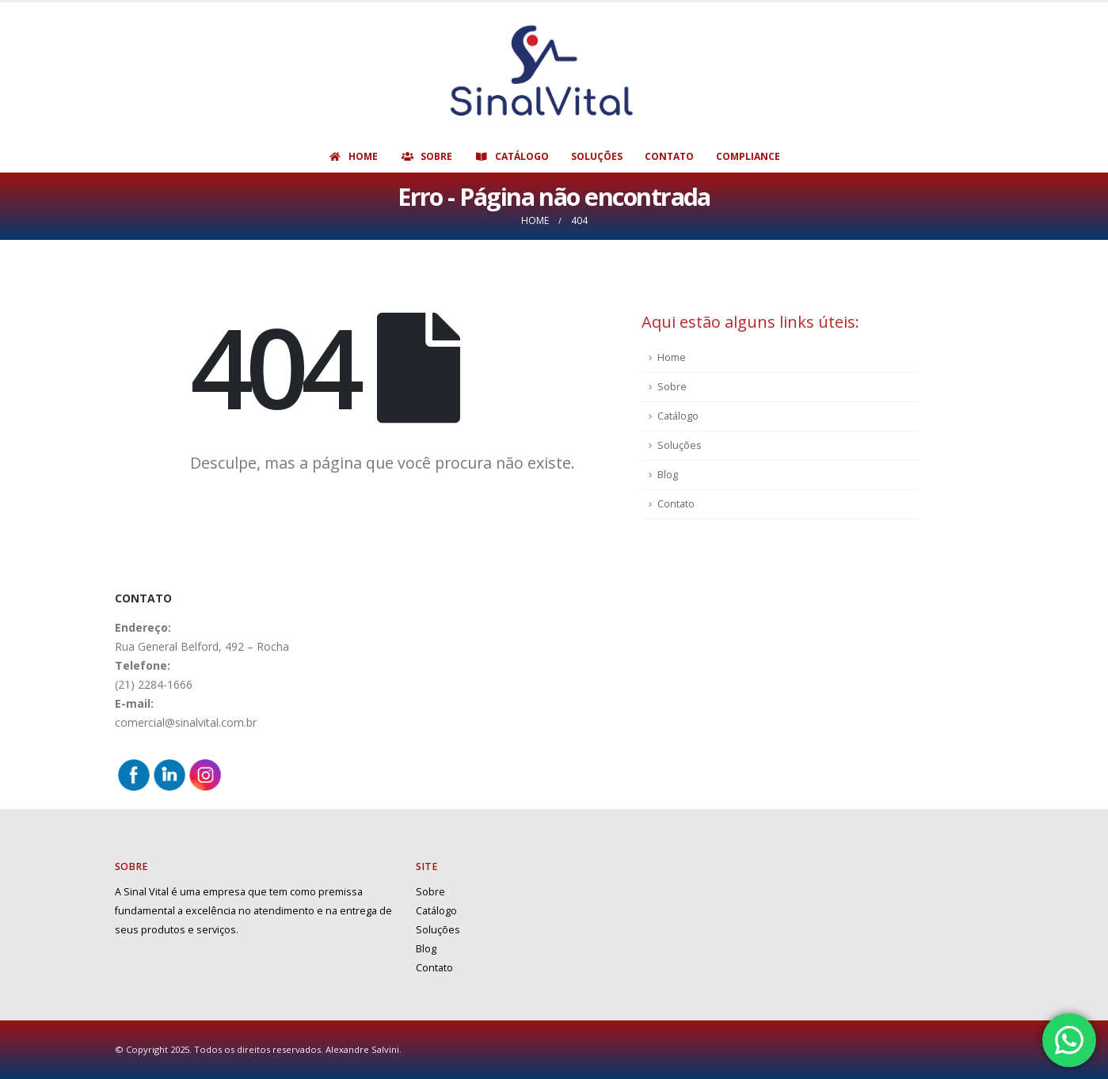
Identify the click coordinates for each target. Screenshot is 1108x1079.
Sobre (426, 156)
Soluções (597, 156)
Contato (669, 156)
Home (353, 156)
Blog (667, 474)
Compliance (748, 156)
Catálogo (511, 156)
